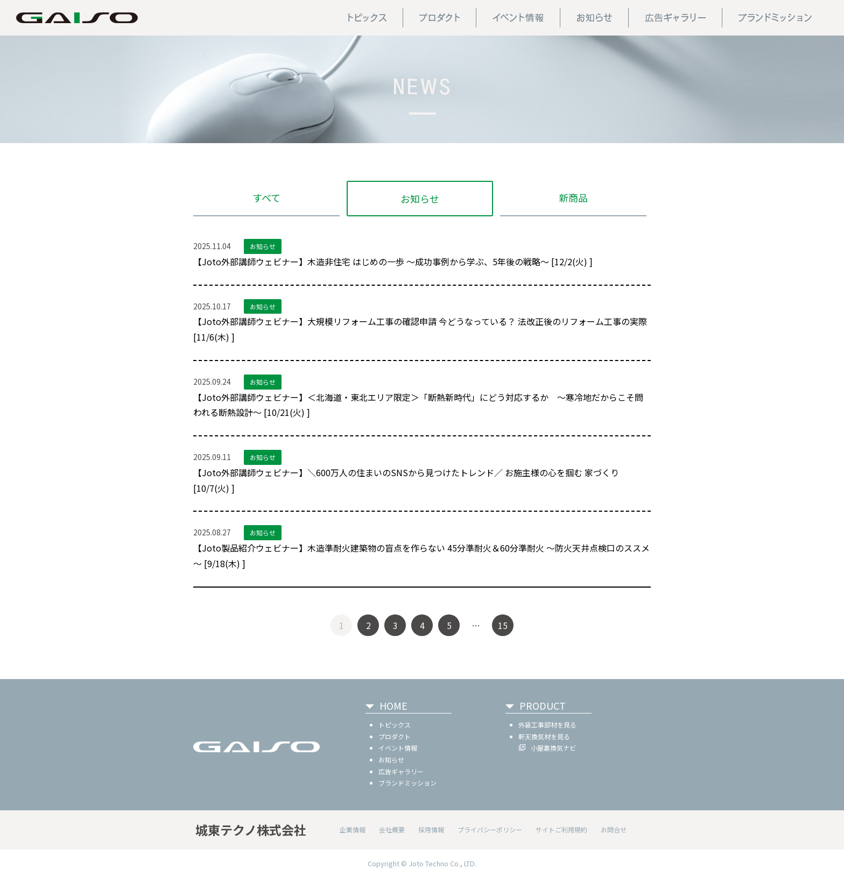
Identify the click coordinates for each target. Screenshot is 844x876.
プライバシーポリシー (490, 829)
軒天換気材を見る (544, 736)
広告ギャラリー (401, 771)
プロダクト (394, 736)
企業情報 (352, 829)
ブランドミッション (407, 782)
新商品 (573, 197)
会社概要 (392, 829)
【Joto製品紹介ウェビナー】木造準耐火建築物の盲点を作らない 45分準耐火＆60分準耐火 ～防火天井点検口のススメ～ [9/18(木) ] (421, 555)
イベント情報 (397, 747)
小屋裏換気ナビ (553, 747)
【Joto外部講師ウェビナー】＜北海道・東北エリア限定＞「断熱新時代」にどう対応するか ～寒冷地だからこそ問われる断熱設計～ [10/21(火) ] (418, 405)
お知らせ (419, 199)
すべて (266, 197)
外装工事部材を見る (547, 724)
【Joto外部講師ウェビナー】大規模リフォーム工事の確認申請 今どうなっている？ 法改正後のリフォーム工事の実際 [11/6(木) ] (420, 329)
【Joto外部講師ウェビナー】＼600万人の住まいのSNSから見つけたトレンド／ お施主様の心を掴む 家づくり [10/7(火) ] (406, 480)
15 (503, 625)
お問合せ (614, 829)
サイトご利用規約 (561, 829)
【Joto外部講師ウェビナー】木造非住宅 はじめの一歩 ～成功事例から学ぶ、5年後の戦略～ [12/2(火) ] (393, 261)
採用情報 (431, 829)
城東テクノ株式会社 (250, 830)
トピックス (394, 724)
